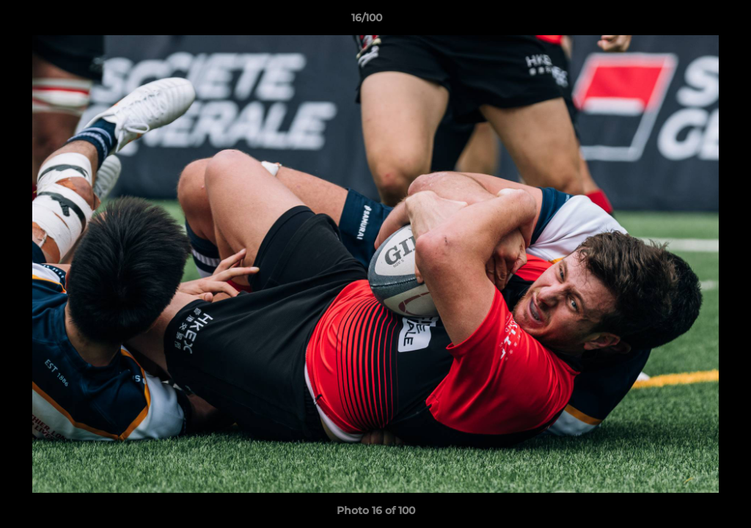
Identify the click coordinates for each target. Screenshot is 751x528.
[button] (689, 21)
